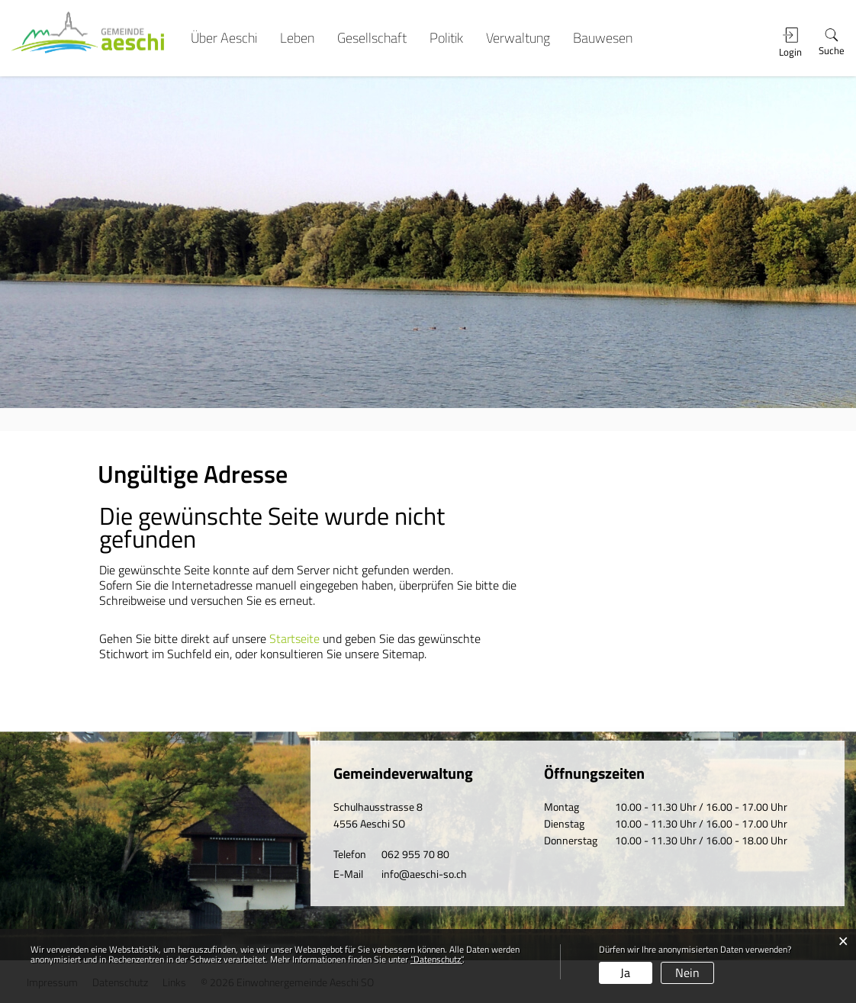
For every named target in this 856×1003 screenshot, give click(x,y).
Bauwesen (602, 38)
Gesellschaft (372, 38)
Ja (625, 972)
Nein (687, 972)
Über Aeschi (224, 38)
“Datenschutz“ (436, 959)
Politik (446, 38)
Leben (297, 38)
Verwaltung (518, 38)
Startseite (294, 638)
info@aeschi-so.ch (424, 874)
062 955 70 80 (415, 854)
